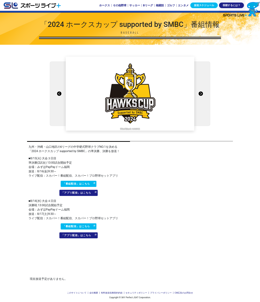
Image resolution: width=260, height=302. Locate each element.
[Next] (201, 93)
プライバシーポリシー (161, 293)
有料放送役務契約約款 (112, 293)
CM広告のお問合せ (184, 293)
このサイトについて (76, 293)
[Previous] (59, 93)
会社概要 (93, 293)
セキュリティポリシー (136, 293)
